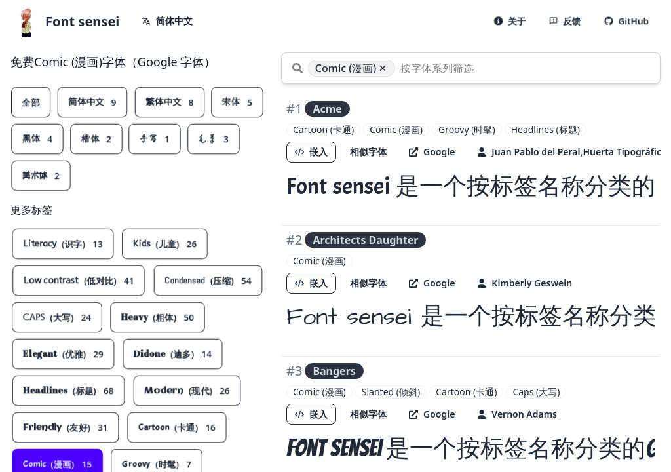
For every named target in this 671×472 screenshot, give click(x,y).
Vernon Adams (517, 414)
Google (432, 152)
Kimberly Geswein (524, 283)
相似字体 (368, 152)
